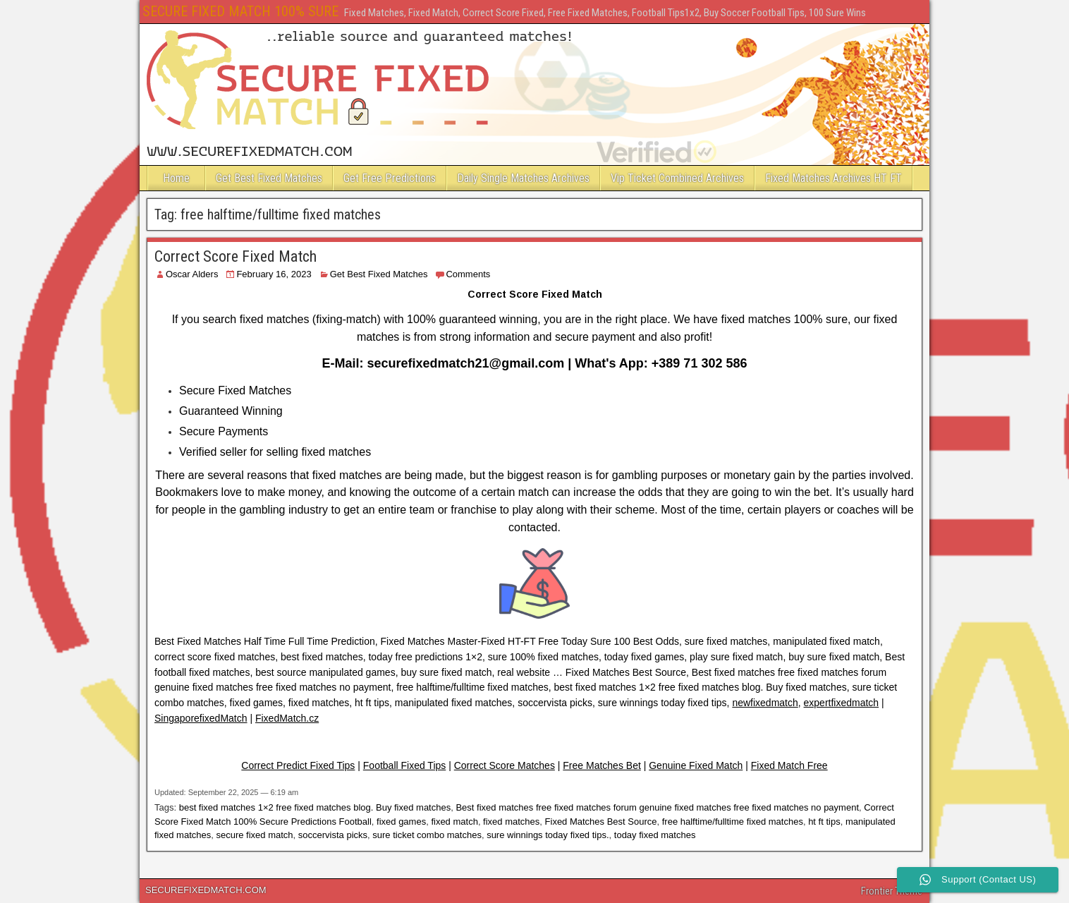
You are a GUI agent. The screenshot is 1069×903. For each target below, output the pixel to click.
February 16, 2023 (273, 274)
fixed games (401, 821)
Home (176, 178)
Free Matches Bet (602, 765)
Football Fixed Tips (404, 765)
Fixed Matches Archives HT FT (833, 178)
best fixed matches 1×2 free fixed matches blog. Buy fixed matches (315, 807)
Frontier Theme (891, 891)
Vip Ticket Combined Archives (677, 178)
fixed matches (511, 821)
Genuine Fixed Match (696, 765)
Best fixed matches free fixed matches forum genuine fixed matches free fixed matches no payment (657, 807)
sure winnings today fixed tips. (548, 835)
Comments (468, 274)
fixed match (454, 821)
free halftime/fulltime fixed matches (732, 821)
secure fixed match (254, 835)
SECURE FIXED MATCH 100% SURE (240, 11)
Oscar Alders (192, 274)
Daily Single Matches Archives (523, 178)
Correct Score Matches (504, 765)
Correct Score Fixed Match (235, 256)
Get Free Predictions (389, 178)
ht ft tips (824, 821)
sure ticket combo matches (427, 835)
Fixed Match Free (789, 765)
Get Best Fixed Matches (269, 178)
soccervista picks (332, 835)
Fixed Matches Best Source (601, 821)
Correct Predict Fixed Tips (298, 765)
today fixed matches (655, 835)
